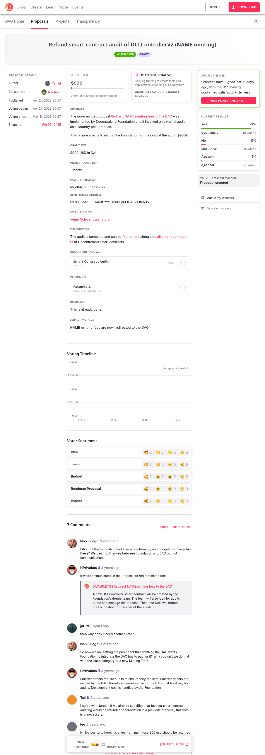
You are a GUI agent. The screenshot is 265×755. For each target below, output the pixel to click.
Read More (129, 699)
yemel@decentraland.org (90, 219)
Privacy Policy (114, 745)
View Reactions (86, 716)
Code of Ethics (186, 745)
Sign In (215, 7)
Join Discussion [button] (174, 716)
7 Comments (112, 716)
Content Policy (161, 745)
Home (96, 745)
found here (131, 237)
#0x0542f (51, 124)
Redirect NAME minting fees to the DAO (141, 116)
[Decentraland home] (9, 7)
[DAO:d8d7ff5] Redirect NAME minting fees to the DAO (131, 586)
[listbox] (78, 745)
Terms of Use (137, 745)
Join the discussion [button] (175, 527)
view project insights (227, 100)
